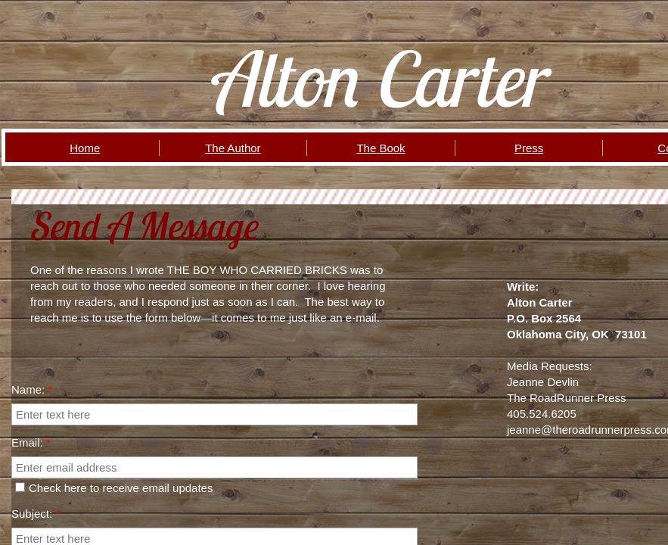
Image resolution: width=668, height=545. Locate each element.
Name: (31, 389)
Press (528, 148)
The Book (380, 148)
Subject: (35, 513)
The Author (232, 148)
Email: (31, 442)
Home (85, 148)
